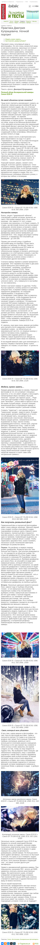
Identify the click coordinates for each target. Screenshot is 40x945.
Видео (16, 22)
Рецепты (28, 21)
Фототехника (15, 939)
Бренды (28, 22)
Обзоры (17, 21)
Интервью (22, 22)
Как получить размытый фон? (15, 41)
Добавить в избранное (8, 1)
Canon (9, 939)
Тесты (11, 21)
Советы (9, 25)
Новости (6, 21)
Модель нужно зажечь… (13, 39)
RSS (26, 1)
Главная (3, 25)
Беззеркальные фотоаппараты (29, 939)
